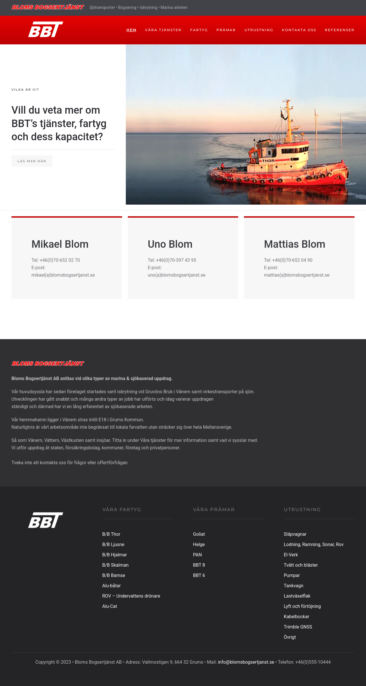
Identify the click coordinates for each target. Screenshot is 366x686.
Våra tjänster (163, 30)
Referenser (340, 30)
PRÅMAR (226, 30)
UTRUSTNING (258, 30)
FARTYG (199, 30)
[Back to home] (40, 30)
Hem (131, 30)
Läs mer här (31, 161)
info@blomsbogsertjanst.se (246, 662)
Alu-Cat (109, 606)
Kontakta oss (299, 30)
